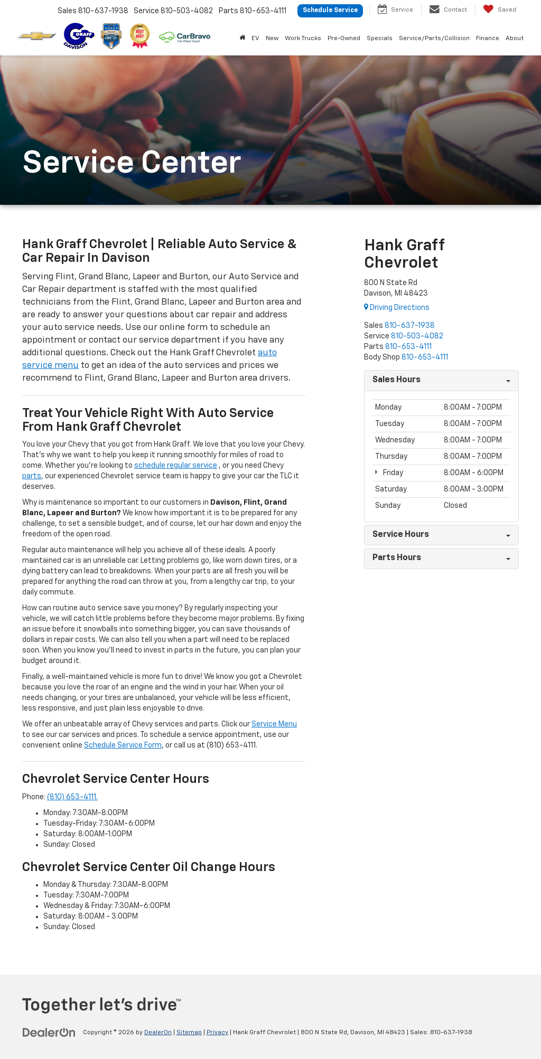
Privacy (217, 1032)
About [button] (515, 38)
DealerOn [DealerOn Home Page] (158, 1032)
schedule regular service (175, 465)
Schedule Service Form (123, 745)
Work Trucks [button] (303, 38)
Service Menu (274, 724)
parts (31, 476)
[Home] (242, 38)
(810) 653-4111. (72, 797)
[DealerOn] (49, 1032)
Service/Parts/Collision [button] (434, 38)
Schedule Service (330, 10)
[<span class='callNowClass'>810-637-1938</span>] (410, 325)
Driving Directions (397, 307)
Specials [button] (380, 38)
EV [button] (255, 38)
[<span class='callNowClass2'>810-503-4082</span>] (417, 336)
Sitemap (189, 1032)
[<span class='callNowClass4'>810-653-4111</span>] (425, 357)
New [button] (272, 38)
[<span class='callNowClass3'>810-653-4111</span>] (408, 347)
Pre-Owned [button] (344, 38)
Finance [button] (487, 38)
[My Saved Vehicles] (499, 9)
